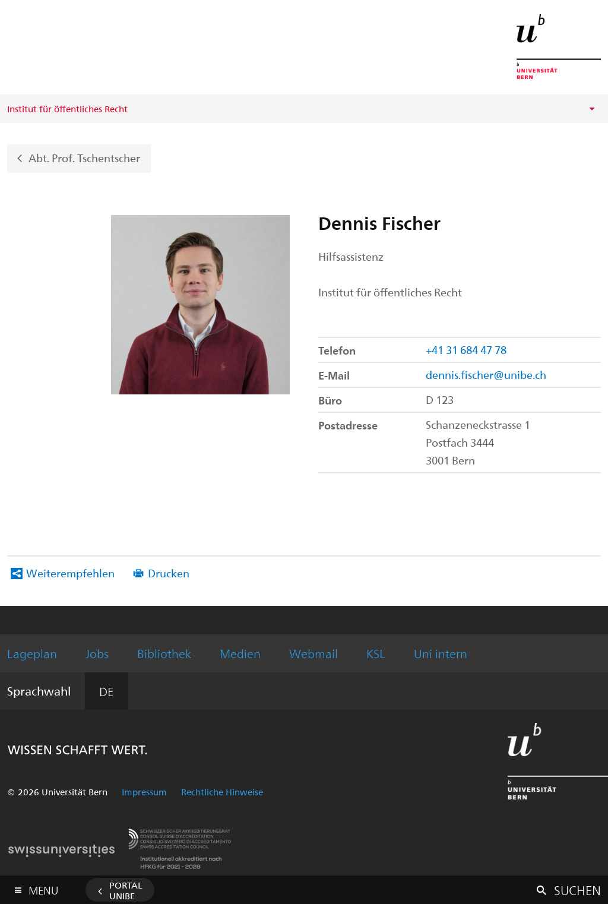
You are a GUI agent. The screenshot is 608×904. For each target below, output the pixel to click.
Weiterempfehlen (70, 572)
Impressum (144, 792)
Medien (240, 653)
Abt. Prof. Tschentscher (84, 157)
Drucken (168, 572)
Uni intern (440, 653)
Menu (43, 887)
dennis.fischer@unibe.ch (486, 374)
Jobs (97, 653)
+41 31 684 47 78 (466, 349)
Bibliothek (164, 653)
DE (106, 691)
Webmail (313, 653)
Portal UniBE (125, 890)
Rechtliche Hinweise (222, 792)
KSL (375, 653)
